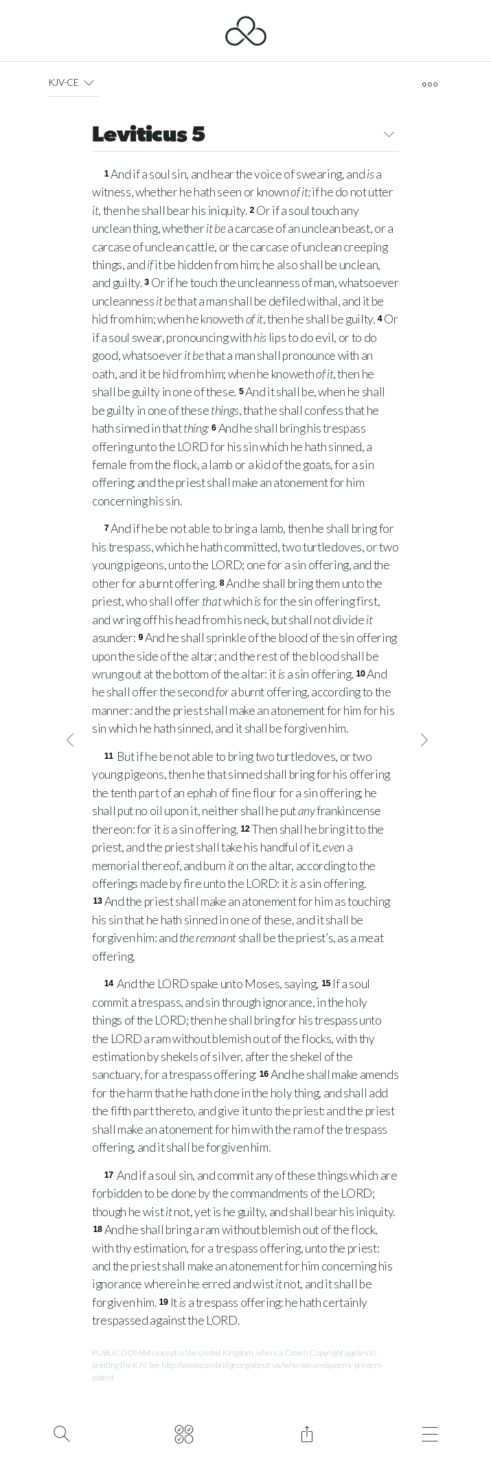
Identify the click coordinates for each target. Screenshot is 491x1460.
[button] (89, 82)
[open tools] (429, 84)
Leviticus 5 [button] (245, 136)
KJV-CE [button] (74, 82)
